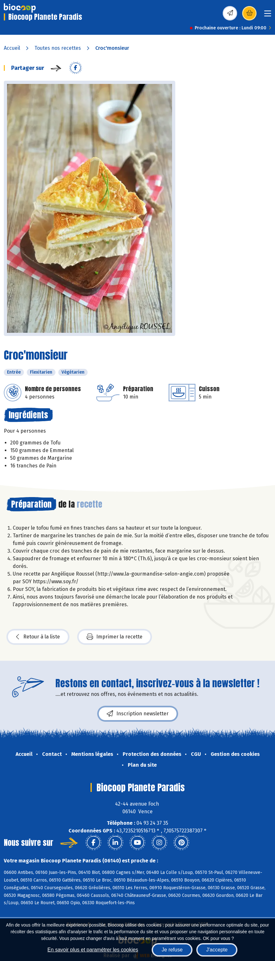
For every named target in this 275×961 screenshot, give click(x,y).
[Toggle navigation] (267, 15)
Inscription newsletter (138, 714)
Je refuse (172, 949)
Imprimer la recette (114, 637)
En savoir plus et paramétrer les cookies (92, 949)
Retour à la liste (38, 637)
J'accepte (217, 949)
